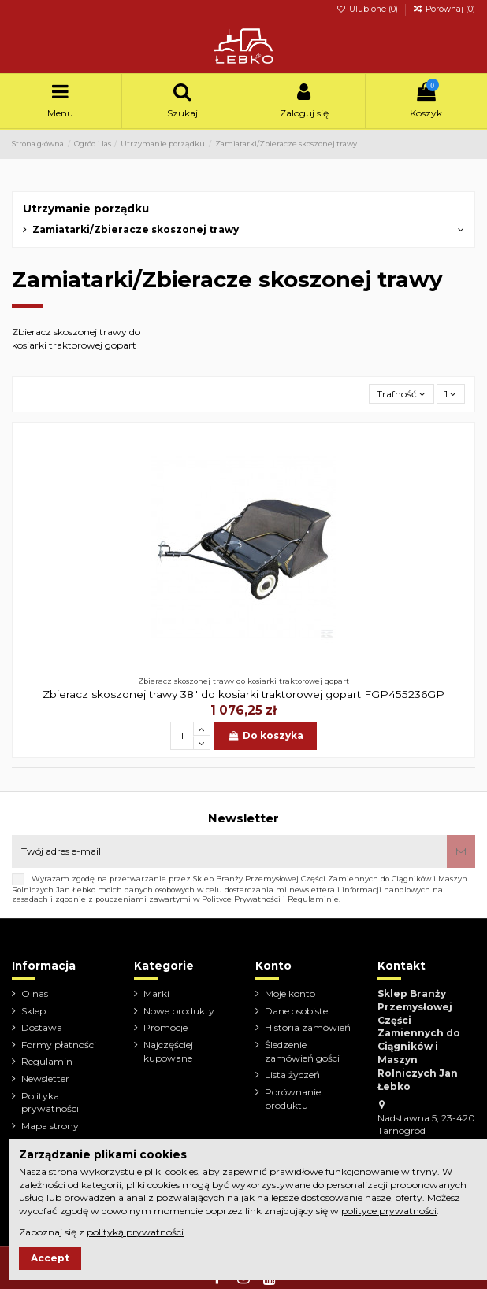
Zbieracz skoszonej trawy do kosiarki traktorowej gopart (76, 338)
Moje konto (290, 993)
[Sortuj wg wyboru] (401, 394)
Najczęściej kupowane (168, 1051)
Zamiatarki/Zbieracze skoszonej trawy (135, 229)
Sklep (33, 1011)
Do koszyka (265, 735)
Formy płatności (58, 1045)
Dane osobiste (296, 1011)
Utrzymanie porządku (86, 208)
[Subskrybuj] (461, 851)
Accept (50, 1258)
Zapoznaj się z (101, 1232)
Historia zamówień (308, 1027)
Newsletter (45, 1078)
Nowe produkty (178, 1011)
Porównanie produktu (293, 1098)
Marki (156, 993)
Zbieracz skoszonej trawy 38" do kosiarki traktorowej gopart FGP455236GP (243, 694)
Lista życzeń (292, 1074)
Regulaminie (313, 899)
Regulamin (46, 1061)
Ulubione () (368, 9)
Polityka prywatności (50, 1102)
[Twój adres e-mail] (229, 851)
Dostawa (41, 1027)
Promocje (165, 1027)
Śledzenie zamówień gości (302, 1051)
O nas (34, 993)
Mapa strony (50, 1126)
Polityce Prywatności (241, 899)
